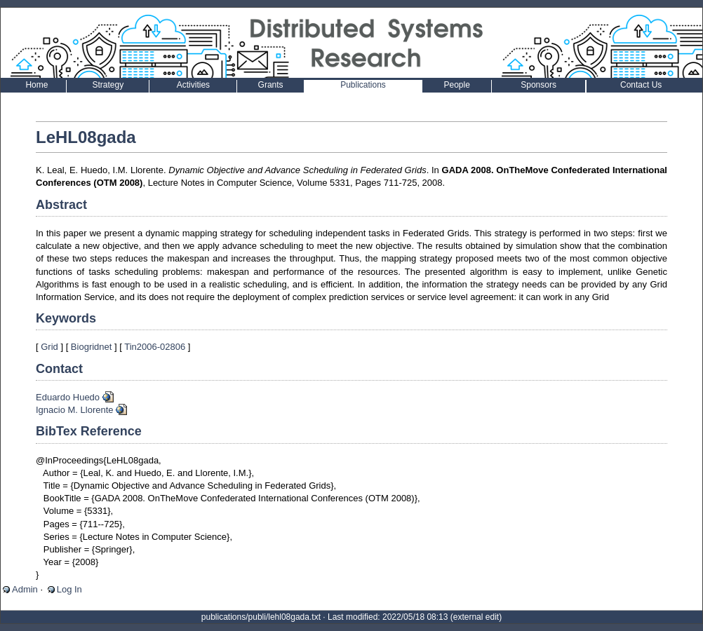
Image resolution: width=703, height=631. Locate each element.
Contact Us (641, 85)
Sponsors (538, 85)
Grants (270, 85)
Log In (69, 589)
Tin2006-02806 (154, 346)
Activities (193, 85)
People (457, 85)
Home (36, 85)
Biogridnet (91, 346)
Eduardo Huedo (68, 397)
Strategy (108, 85)
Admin (25, 589)
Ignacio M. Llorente (75, 410)
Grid (49, 346)
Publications (363, 85)
